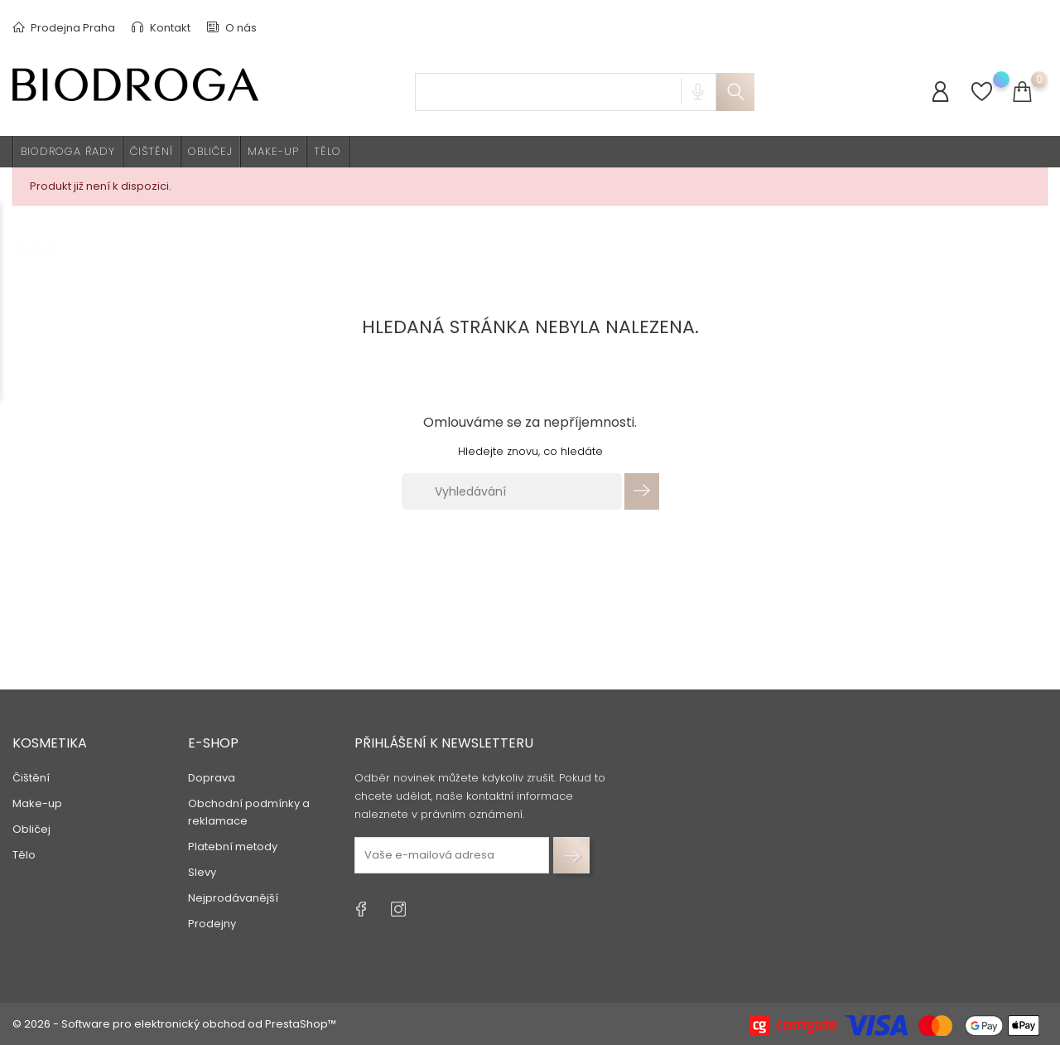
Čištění (151, 151)
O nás (232, 28)
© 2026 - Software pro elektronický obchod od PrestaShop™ (174, 1024)
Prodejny (212, 923)
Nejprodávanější (233, 898)
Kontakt (161, 28)
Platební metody (232, 846)
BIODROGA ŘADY (68, 151)
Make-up (273, 151)
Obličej (210, 151)
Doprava (211, 778)
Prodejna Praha (63, 28)
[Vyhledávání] (512, 491)
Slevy (202, 872)
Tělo (327, 151)
